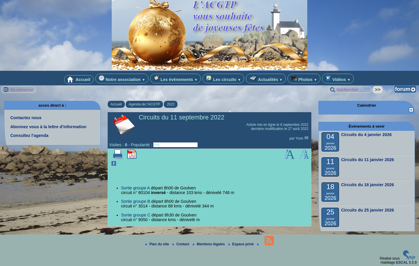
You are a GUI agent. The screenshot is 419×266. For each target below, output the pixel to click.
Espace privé (241, 244)
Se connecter (21, 89)
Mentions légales (209, 244)
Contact (181, 244)
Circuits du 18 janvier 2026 (367, 184)
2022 (171, 104)
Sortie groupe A (135, 188)
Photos (304, 78)
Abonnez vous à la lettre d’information (48, 126)
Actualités (266, 78)
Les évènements (175, 78)
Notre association (122, 78)
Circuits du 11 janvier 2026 (367, 159)
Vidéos (338, 78)
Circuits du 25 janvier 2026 (367, 210)
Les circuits (223, 78)
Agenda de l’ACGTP (144, 104)
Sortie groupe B (135, 201)
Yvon (299, 138)
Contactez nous (25, 117)
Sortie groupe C (135, 215)
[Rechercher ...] (350, 90)
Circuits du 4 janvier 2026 (366, 134)
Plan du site (157, 244)
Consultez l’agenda (29, 135)
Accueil (78, 79)
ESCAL (402, 262)
